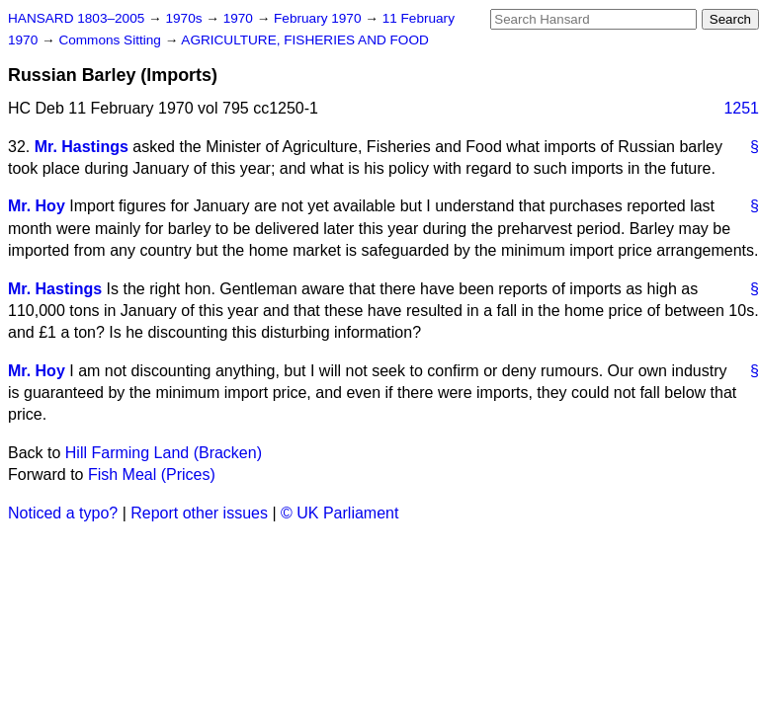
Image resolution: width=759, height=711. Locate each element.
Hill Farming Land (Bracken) (163, 452)
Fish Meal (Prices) (151, 474)
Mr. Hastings (81, 146)
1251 (741, 108)
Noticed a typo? (63, 513)
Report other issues (199, 513)
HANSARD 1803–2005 (76, 18)
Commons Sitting (111, 40)
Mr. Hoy (36, 206)
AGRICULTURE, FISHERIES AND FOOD (305, 40)
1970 (240, 18)
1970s (185, 18)
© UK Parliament (339, 513)
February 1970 (319, 18)
